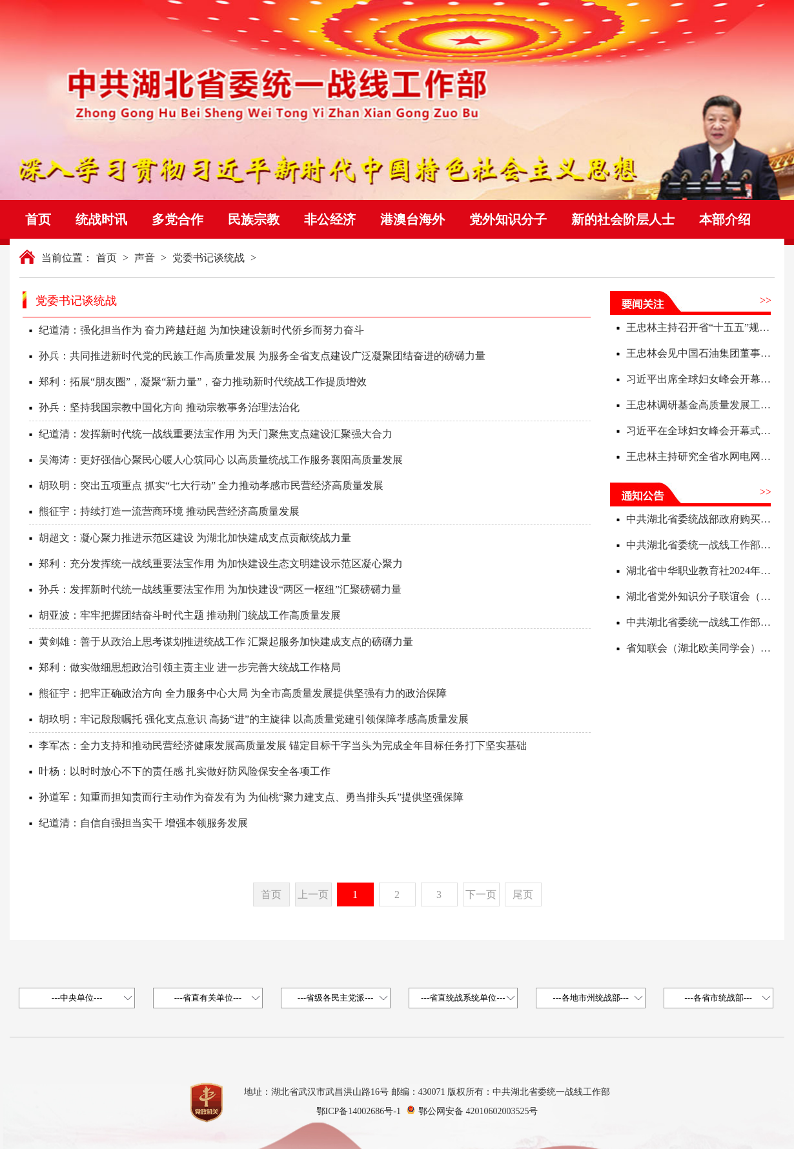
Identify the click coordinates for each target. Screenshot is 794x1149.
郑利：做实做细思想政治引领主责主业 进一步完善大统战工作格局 (190, 667)
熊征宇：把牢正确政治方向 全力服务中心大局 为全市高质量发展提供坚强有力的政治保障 (243, 693)
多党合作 (177, 219)
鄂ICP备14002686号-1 (358, 1111)
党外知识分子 (508, 219)
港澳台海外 (412, 219)
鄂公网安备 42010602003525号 (478, 1111)
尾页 (523, 894)
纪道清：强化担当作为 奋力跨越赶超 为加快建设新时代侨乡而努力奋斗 (201, 330)
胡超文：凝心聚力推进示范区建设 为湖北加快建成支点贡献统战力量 (195, 537)
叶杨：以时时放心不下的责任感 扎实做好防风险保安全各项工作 (185, 771)
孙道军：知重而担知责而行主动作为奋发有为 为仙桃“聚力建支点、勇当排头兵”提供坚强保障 (251, 797)
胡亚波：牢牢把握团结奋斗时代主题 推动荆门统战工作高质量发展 (190, 615)
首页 (38, 219)
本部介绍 (725, 219)
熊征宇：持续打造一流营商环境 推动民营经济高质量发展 (169, 511)
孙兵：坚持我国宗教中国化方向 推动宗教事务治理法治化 (169, 407)
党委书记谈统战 (208, 257)
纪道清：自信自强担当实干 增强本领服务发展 (143, 822)
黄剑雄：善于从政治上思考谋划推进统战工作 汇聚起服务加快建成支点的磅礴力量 (226, 641)
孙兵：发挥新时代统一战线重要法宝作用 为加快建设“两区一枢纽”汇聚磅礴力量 (220, 589)
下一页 (480, 894)
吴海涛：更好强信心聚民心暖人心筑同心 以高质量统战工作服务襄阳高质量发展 (221, 459)
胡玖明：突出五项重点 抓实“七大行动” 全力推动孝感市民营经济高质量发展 (211, 485)
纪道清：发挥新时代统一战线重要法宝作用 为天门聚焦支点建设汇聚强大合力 (215, 433)
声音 (144, 257)
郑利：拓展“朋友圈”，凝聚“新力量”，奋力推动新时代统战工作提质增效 (203, 381)
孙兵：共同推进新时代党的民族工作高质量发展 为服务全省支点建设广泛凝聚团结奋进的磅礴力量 (262, 355)
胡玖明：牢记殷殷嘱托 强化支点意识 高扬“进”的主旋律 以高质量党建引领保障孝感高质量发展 (254, 719)
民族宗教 (254, 219)
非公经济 (330, 219)
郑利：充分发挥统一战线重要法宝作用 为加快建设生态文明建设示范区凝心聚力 (221, 563)
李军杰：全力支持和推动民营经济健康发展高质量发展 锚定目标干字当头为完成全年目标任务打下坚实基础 (283, 745)
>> (765, 300)
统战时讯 (101, 219)
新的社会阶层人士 (623, 219)
